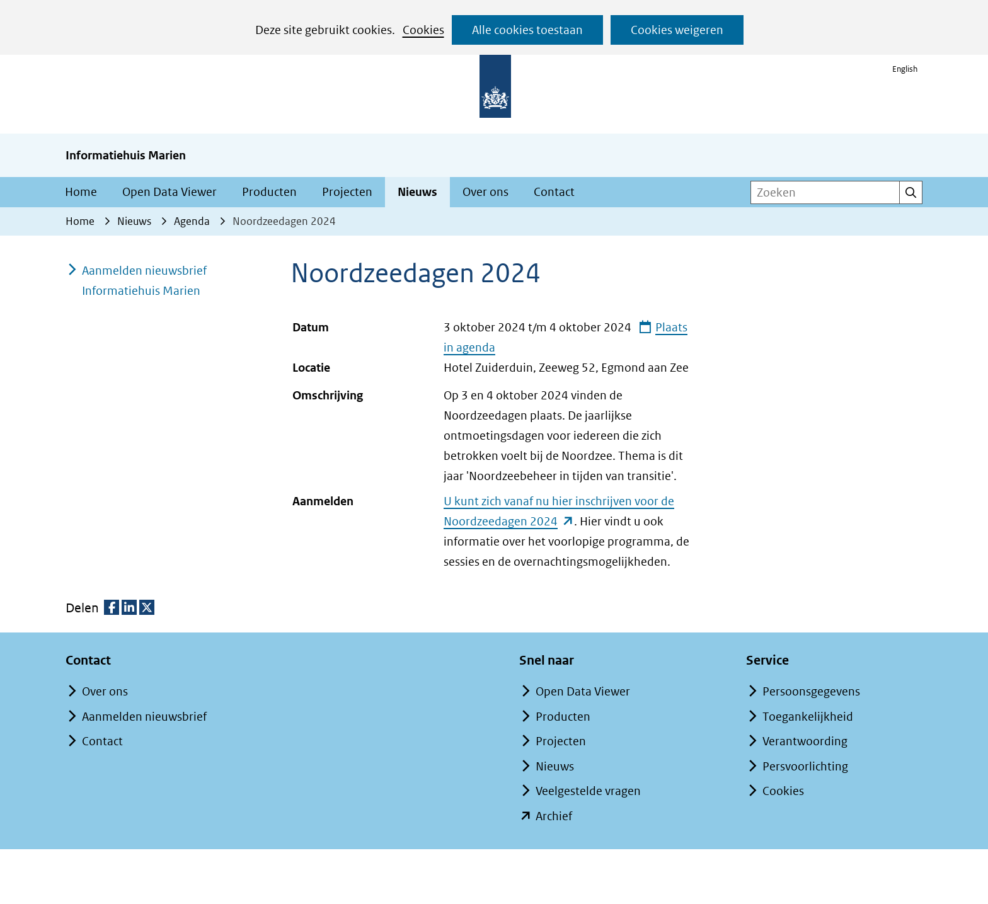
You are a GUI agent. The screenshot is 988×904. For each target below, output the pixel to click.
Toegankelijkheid (807, 716)
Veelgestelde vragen (588, 791)
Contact (554, 192)
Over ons (485, 192)
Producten (269, 192)
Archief (554, 816)
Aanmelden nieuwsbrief (144, 716)
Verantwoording (804, 741)
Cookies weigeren (677, 30)
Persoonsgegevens (811, 691)
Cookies (423, 30)
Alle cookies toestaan (527, 30)
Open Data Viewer (169, 192)
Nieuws (417, 192)
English (904, 69)
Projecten (347, 192)
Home (81, 192)
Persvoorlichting (805, 766)
